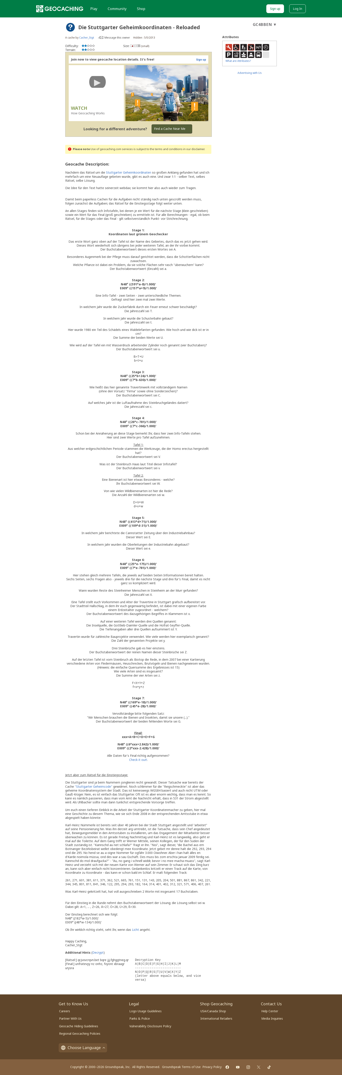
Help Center (269, 1011)
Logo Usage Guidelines (145, 1011)
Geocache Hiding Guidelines (78, 1026)
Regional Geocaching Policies (79, 1033)
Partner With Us (70, 1018)
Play (93, 8)
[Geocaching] (59, 8)
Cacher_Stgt (86, 37)
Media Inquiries (272, 1018)
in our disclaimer (193, 149)
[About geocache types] (70, 27)
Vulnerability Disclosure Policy (150, 1026)
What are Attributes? (238, 61)
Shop (141, 8)
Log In (297, 9)
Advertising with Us (250, 73)
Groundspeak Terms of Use (181, 1067)
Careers (64, 1011)
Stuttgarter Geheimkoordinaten (128, 172)
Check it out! (138, 760)
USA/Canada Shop (213, 1011)
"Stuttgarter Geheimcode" (93, 786)
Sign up (275, 9)
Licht (135, 930)
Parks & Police (139, 1018)
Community (117, 8)
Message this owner (117, 37)
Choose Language (83, 1047)
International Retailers (216, 1018)
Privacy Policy (212, 1067)
